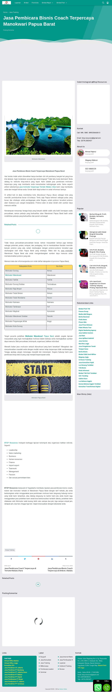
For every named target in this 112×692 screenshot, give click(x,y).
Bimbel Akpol (46, 3)
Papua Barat (39, 336)
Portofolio (35, 3)
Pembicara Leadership (47, 669)
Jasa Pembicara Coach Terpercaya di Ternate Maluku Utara (20, 569)
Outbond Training (65, 666)
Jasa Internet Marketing (66, 657)
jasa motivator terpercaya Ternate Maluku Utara (38, 187)
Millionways (44, 666)
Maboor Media (63, 689)
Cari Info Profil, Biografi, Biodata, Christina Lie (99, 267)
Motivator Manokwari (13, 275)
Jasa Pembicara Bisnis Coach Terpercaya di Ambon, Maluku (60, 569)
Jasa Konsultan (45, 660)
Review (62, 669)
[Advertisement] (56, 62)
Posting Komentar (8, 30)
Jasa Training (10, 550)
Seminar (43, 672)
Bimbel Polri (61, 3)
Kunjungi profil (89, 154)
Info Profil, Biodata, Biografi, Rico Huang (97, 251)
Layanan (18, 3)
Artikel (26, 3)
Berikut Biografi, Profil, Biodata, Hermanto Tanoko (98, 216)
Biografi (43, 657)
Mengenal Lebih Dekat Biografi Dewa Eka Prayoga (98, 234)
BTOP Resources (11, 443)
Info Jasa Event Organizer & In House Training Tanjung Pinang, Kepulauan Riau (98, 284)
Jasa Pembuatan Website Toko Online (66, 660)
